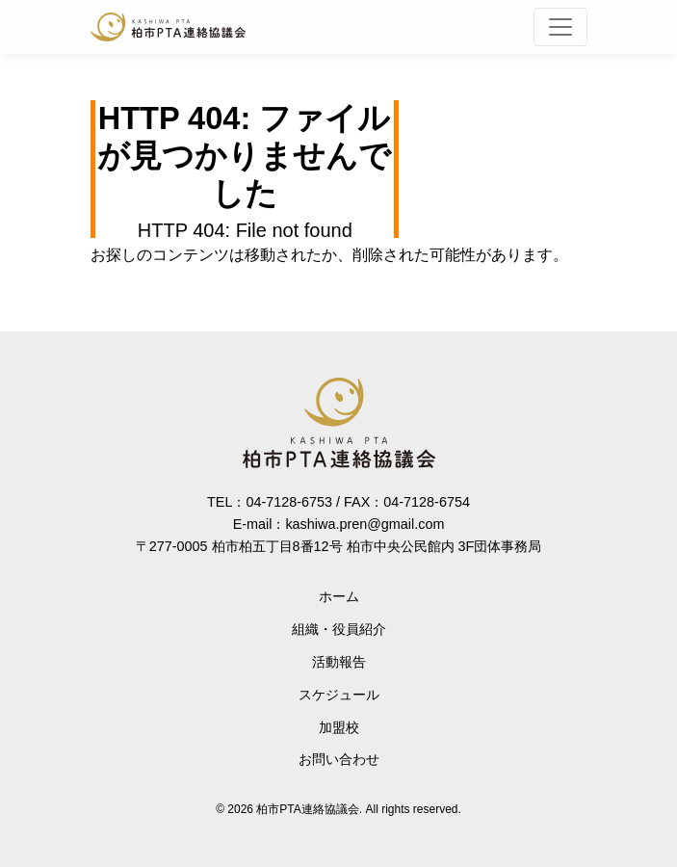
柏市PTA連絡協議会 (168, 27)
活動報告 (339, 662)
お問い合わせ (339, 759)
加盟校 (339, 727)
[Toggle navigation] (560, 27)
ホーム (339, 596)
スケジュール (339, 694)
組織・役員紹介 (339, 629)
